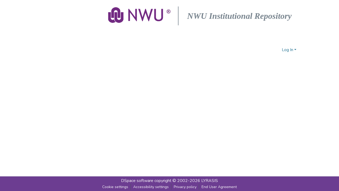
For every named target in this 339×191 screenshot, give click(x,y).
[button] (140, 16)
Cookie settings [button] (115, 186)
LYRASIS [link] (209, 181)
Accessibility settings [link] (151, 186)
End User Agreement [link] (219, 186)
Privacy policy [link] (185, 186)
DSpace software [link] (137, 181)
